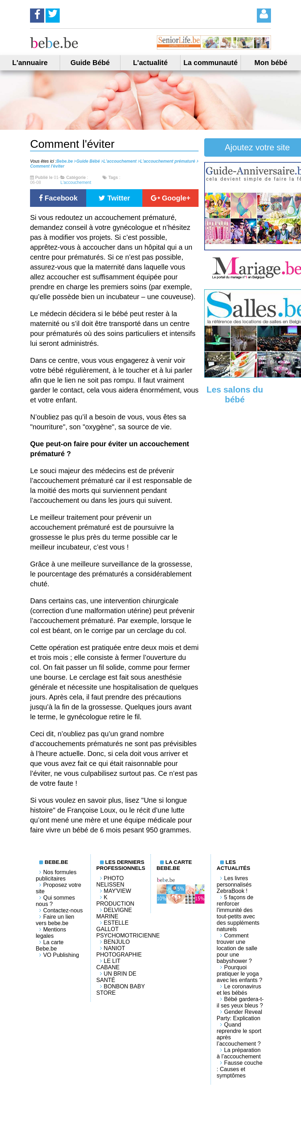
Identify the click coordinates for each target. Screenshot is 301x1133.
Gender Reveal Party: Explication (239, 1015)
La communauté (210, 62)
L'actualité (150, 62)
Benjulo (117, 942)
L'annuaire (30, 62)
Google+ (170, 198)
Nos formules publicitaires (56, 875)
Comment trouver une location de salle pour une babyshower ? (237, 948)
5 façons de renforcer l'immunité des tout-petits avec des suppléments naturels (238, 913)
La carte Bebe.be (50, 945)
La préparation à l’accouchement (239, 1053)
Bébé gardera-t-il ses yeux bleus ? (240, 1002)
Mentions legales (51, 932)
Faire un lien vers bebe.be (55, 920)
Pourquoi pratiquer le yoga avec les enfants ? (239, 973)
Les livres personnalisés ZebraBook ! (234, 884)
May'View (117, 891)
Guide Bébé (90, 62)
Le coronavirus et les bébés (239, 989)
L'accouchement (75, 182)
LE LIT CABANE (108, 964)
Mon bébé (270, 62)
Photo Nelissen (110, 881)
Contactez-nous (63, 910)
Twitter (114, 198)
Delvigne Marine (114, 913)
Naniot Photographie (119, 951)
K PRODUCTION (115, 900)
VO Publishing (61, 955)
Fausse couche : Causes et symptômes (239, 1069)
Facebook (58, 198)
